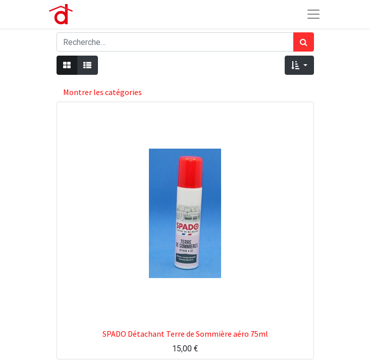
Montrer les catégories (102, 92)
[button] (299, 65)
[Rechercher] (303, 42)
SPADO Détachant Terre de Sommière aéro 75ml (185, 334)
